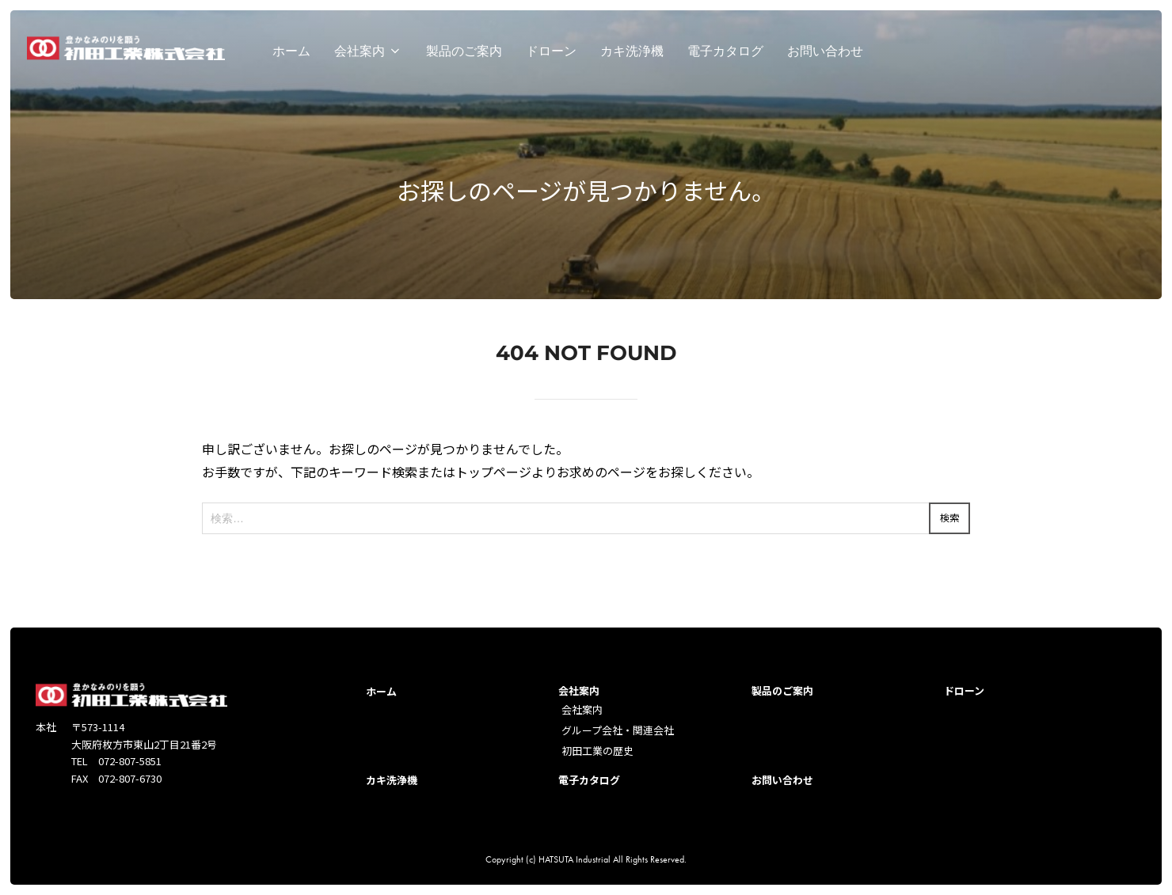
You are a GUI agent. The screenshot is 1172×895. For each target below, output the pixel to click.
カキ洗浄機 (632, 55)
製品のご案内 (464, 55)
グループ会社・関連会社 (617, 730)
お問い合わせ (825, 55)
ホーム (291, 55)
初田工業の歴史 (597, 750)
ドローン (551, 55)
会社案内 (368, 55)
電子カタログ (725, 55)
